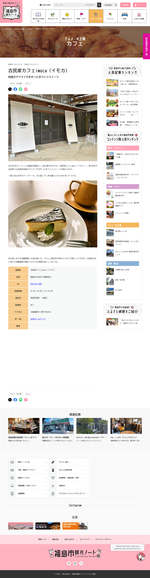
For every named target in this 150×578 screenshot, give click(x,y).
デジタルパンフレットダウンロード (67, 493)
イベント (110, 19)
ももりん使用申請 (60, 470)
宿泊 (124, 19)
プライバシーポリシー (103, 539)
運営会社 (55, 539)
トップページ (6, 28)
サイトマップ (85, 539)
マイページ (141, 5)
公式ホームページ (37, 319)
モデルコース (53, 19)
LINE (20, 89)
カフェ (30, 28)
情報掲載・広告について (22, 486)
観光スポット (67, 19)
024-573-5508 (36, 284)
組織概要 (16, 493)
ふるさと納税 (139, 19)
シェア (15, 89)
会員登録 (125, 5)
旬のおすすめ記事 (38, 20)
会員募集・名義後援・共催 (64, 478)
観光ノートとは (19, 462)
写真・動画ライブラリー (22, 470)
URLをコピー (26, 89)
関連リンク (42, 539)
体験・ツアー (81, 19)
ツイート (10, 89)
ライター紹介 (59, 462)
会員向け (57, 486)
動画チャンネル (19, 478)
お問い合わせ (69, 539)
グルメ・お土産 (96, 19)
